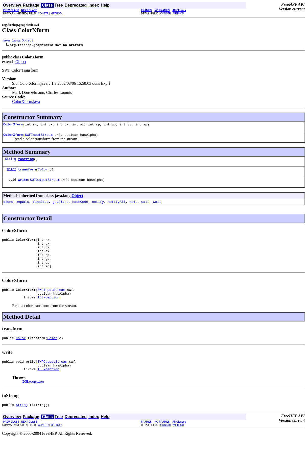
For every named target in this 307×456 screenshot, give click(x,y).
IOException (48, 311)
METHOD (56, 13)
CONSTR (43, 13)
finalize (41, 207)
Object (20, 62)
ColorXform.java (26, 102)
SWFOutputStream (44, 184)
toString (26, 162)
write (23, 184)
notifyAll (117, 207)
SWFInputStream (39, 137)
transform (27, 173)
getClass (60, 207)
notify (98, 207)
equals (23, 207)
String (10, 162)
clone (8, 207)
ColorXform (13, 125)
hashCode (80, 207)
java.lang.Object (18, 41)
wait (133, 207)
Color (11, 173)
